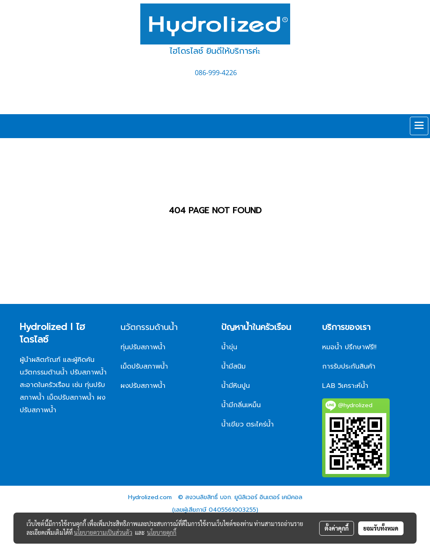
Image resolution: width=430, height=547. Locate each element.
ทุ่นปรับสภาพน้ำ (143, 347)
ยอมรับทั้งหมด (381, 528)
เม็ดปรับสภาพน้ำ (144, 366)
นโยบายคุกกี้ (161, 532)
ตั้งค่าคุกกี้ (337, 528)
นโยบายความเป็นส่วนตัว (103, 532)
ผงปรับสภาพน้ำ (144, 386)
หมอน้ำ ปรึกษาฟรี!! (349, 347)
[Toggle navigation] (419, 126)
